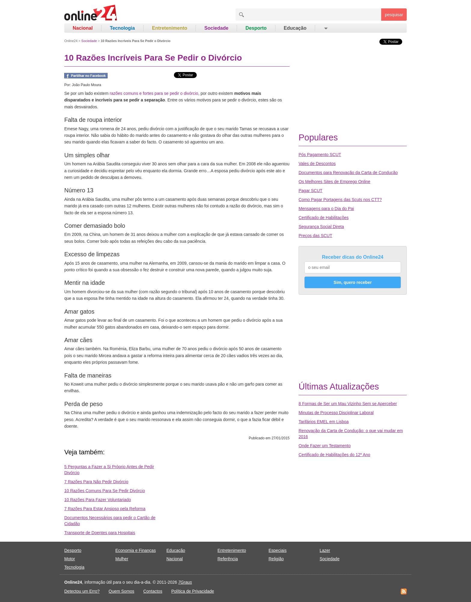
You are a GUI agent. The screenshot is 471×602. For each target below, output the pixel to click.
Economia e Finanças (135, 550)
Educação (295, 28)
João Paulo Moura (86, 85)
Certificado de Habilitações (324, 217)
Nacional (83, 28)
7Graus (185, 582)
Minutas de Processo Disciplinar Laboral (336, 412)
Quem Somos (122, 591)
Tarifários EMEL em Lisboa (324, 421)
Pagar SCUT (310, 190)
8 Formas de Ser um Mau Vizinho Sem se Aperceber (348, 403)
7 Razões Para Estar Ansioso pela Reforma (104, 508)
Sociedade (216, 28)
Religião (276, 558)
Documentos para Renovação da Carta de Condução (348, 172)
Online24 (70, 41)
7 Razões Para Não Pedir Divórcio (96, 481)
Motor (69, 558)
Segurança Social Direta (321, 226)
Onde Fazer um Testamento (325, 445)
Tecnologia (122, 28)
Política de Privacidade (192, 591)
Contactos (152, 591)
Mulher (121, 558)
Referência (227, 558)
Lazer (325, 550)
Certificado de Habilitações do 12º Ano (334, 454)
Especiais (278, 550)
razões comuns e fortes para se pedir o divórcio (154, 93)
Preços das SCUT (315, 235)
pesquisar (394, 14)
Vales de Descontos (317, 163)
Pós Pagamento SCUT (320, 154)
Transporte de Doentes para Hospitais (99, 532)
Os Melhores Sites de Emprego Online (334, 181)
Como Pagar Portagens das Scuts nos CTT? (340, 199)
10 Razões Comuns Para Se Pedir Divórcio (104, 490)
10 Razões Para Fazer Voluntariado (97, 499)
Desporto (255, 28)
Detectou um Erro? (82, 591)
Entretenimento (169, 28)
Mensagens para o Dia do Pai (326, 208)
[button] (325, 28)
